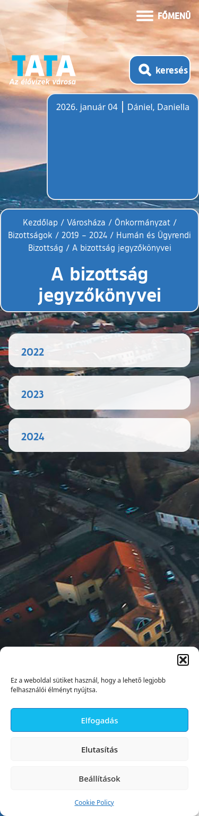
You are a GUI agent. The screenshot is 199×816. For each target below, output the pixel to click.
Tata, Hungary (115, 153)
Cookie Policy (94, 802)
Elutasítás (99, 749)
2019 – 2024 (84, 235)
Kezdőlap (41, 222)
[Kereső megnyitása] (160, 70)
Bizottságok (30, 235)
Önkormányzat (142, 222)
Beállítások (99, 778)
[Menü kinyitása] (163, 15)
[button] (183, 660)
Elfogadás (99, 720)
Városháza (86, 222)
